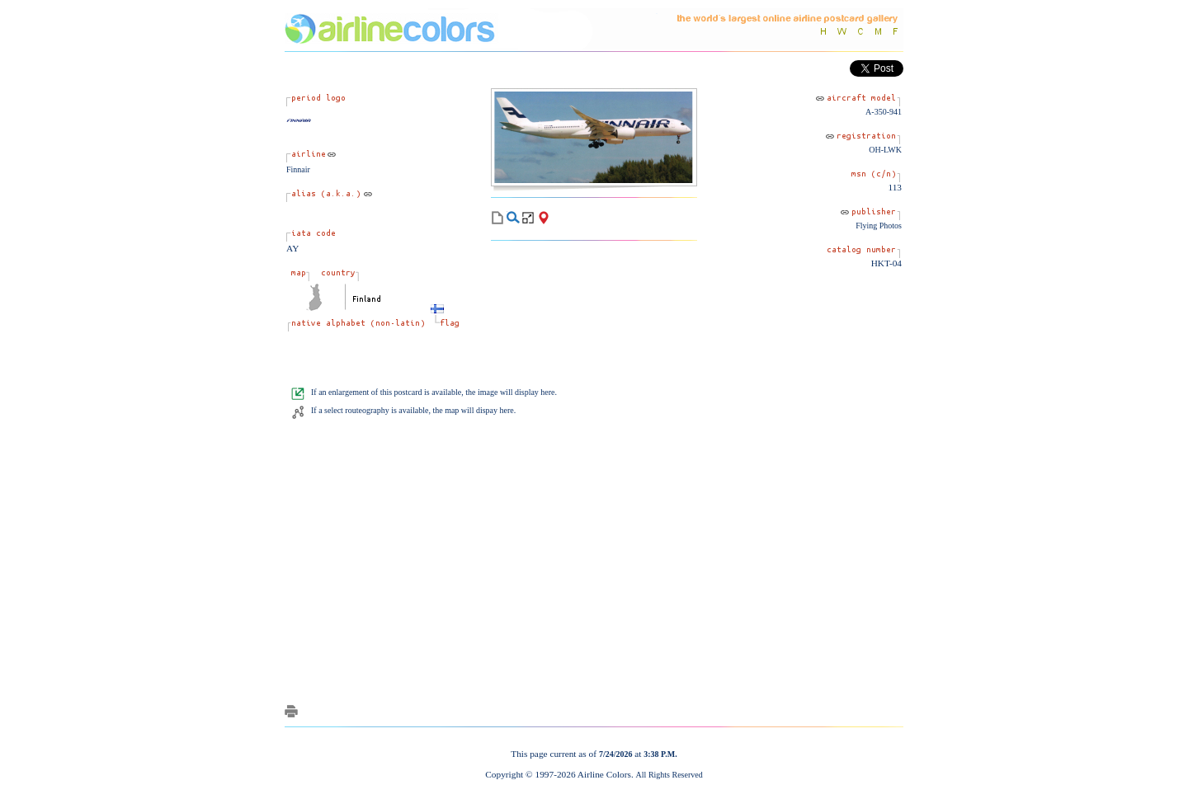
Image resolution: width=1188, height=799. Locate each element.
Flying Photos (879, 225)
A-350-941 (883, 111)
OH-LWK (885, 149)
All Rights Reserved (669, 774)
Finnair (298, 169)
